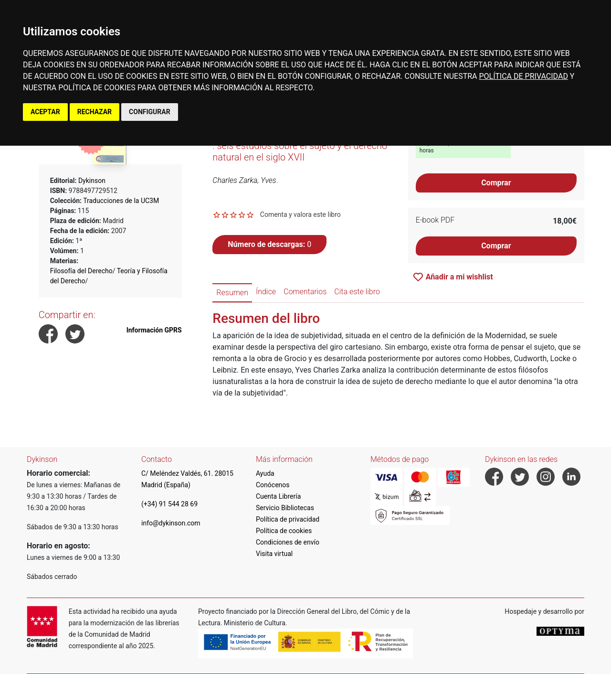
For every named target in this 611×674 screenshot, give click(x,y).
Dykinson (91, 180)
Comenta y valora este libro (300, 214)
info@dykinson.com (170, 523)
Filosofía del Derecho (81, 271)
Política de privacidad (287, 519)
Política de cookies (284, 531)
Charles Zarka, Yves (244, 180)
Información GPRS (154, 330)
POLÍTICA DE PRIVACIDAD (523, 76)
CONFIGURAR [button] (149, 112)
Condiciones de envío (287, 542)
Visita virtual (274, 553)
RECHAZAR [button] (94, 112)
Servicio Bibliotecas (285, 508)
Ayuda (265, 473)
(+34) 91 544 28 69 (169, 504)
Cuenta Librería (278, 496)
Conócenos (273, 485)
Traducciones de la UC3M (121, 200)
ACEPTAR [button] (45, 112)
